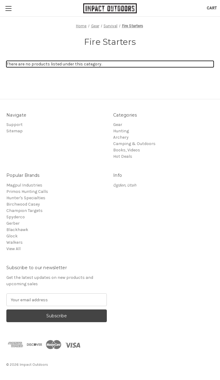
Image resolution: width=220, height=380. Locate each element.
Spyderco (15, 217)
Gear (117, 124)
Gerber (13, 223)
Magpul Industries (24, 185)
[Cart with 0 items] (211, 8)
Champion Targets (24, 210)
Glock (12, 236)
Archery (121, 137)
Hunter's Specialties (25, 197)
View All (13, 248)
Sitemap (14, 131)
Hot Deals (122, 156)
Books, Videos (126, 150)
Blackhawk (17, 229)
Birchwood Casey (23, 204)
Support (14, 124)
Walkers (14, 242)
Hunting (121, 131)
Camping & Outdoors (134, 143)
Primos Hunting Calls (27, 191)
